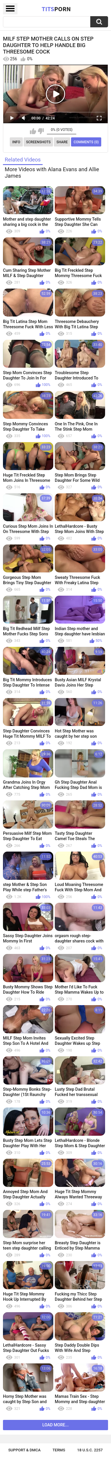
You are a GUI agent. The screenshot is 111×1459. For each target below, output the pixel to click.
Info (16, 142)
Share (62, 142)
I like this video (33, 131)
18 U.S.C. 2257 (90, 1450)
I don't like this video (41, 131)
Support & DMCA (24, 1450)
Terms (58, 1450)
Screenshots (38, 142)
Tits (56, 9)
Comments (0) (86, 142)
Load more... (55, 1425)
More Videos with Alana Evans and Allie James (52, 172)
